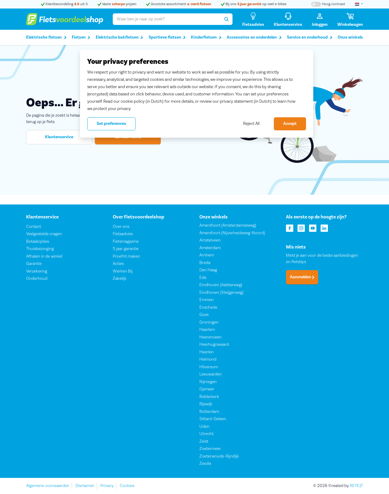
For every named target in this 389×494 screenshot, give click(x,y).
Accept (290, 123)
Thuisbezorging (40, 249)
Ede (202, 277)
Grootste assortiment (178, 4)
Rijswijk (205, 404)
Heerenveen (210, 337)
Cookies (127, 486)
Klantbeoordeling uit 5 (64, 4)
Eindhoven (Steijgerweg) (221, 292)
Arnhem (206, 255)
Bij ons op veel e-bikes (254, 4)
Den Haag (208, 270)
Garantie (34, 264)
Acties (118, 264)
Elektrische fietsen (46, 37)
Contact (33, 226)
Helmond (207, 359)
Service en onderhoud (309, 37)
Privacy (107, 486)
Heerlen (206, 352)
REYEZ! (356, 486)
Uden (204, 426)
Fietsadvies (123, 234)
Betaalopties (37, 241)
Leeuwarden (210, 374)
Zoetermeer (210, 449)
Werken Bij (123, 271)
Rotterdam (209, 411)
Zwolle (205, 464)
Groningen (209, 322)
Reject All (251, 123)
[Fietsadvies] (253, 19)
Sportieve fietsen (167, 37)
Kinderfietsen (206, 37)
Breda (204, 263)
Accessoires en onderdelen (254, 37)
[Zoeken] (226, 19)
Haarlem (207, 330)
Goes (203, 315)
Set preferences (111, 123)
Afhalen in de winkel (44, 256)
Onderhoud (36, 279)
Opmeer (206, 389)
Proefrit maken (126, 256)
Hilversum (208, 367)
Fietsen (81, 37)
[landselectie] (359, 4)
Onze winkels (350, 37)
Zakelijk (119, 279)
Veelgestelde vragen (44, 234)
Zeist (203, 441)
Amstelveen (210, 240)
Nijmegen (208, 382)
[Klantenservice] (288, 19)
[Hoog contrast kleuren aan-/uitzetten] (328, 4)
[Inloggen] (320, 19)
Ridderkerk (209, 397)
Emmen (206, 300)
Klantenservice (59, 137)
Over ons (121, 226)
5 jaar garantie (126, 249)
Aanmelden (302, 277)
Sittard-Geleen (212, 419)
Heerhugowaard (214, 345)
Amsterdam (210, 248)
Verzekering (36, 271)
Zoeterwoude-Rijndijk (219, 456)
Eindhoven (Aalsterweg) (220, 285)
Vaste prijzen (117, 4)
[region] (196, 94)
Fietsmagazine (126, 241)
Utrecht (206, 434)
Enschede (208, 307)
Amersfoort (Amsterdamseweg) (227, 225)
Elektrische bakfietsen (119, 37)
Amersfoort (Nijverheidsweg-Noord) (232, 233)
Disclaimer (84, 486)
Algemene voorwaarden (47, 486)
